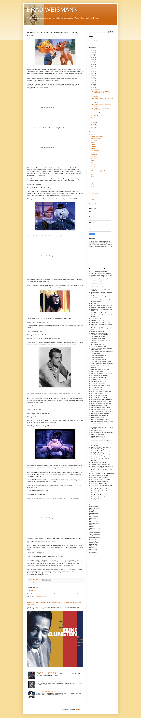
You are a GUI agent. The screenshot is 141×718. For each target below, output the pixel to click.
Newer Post (30, 594)
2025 (92, 50)
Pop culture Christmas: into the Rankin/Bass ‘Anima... (100, 92)
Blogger (78, 709)
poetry (92, 181)
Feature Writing (95, 150)
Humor (42, 582)
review (92, 191)
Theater (93, 199)
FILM (92, 152)
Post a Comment (33, 590)
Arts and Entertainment (97, 136)
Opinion (93, 177)
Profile (92, 187)
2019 (92, 64)
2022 (92, 57)
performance (94, 179)
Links (92, 43)
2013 (92, 78)
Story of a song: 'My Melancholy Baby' (46, 691)
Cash (96, 377)
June (94, 120)
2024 (92, 52)
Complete (99, 340)
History (93, 158)
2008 (92, 127)
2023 (92, 55)
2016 (92, 71)
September (96, 113)
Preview (93, 185)
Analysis (33, 582)
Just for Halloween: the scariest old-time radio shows (50, 682)
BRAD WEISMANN (52, 9)
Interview (93, 165)
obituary (93, 173)
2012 (92, 80)
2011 (92, 82)
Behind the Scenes (96, 138)
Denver (93, 148)
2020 (92, 61)
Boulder (93, 142)
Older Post (80, 594)
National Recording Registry (98, 171)
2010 (92, 85)
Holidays (38, 582)
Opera (92, 175)
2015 (92, 73)
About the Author (95, 41)
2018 (92, 66)
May (94, 122)
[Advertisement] (98, 257)
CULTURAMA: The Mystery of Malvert (46, 672)
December (96, 89)
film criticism (94, 154)
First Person (94, 157)
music (92, 169)
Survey (93, 197)
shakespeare (94, 193)
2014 (92, 75)
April (94, 124)
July (94, 117)
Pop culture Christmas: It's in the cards (102, 98)
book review (94, 140)
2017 (92, 68)
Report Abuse (93, 204)
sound (92, 195)
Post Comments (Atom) (40, 596)
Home (55, 594)
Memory (93, 166)
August (95, 115)
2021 (92, 59)
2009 (92, 87)
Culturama (93, 146)
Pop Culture (94, 183)
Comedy (93, 144)
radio (92, 189)
